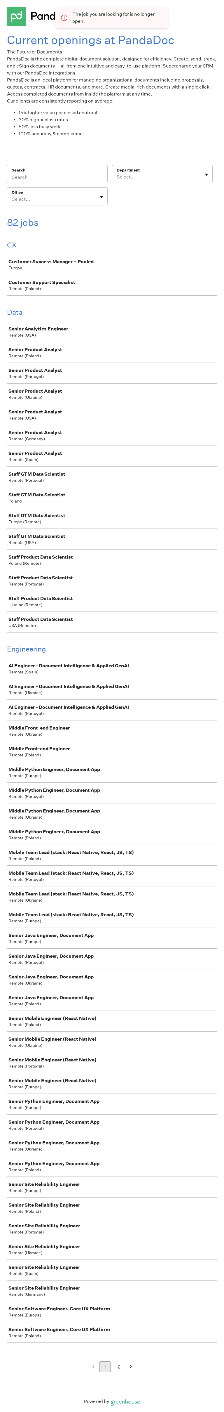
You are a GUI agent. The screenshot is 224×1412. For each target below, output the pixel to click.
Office (17, 192)
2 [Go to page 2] (119, 1367)
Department (128, 170)
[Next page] (131, 1367)
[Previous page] (93, 1367)
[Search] (57, 178)
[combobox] (117, 177)
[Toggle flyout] (206, 174)
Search (18, 170)
